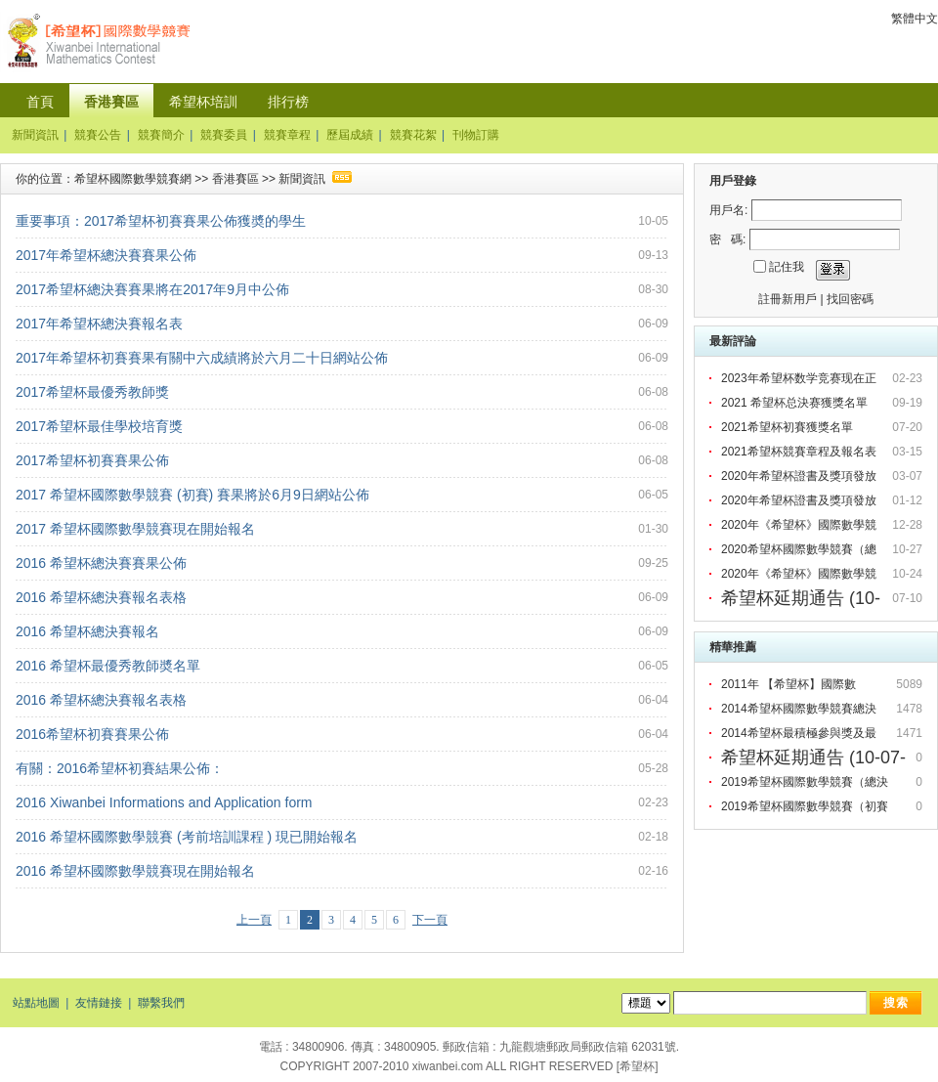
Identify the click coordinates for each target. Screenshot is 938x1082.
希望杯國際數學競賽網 (133, 179)
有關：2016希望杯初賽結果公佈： (120, 768)
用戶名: (728, 210)
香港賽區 (111, 101)
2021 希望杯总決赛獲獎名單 (796, 403)
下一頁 (430, 920)
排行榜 (288, 101)
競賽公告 (97, 135)
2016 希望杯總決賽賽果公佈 (101, 563)
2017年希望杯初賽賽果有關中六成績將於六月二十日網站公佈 (202, 358)
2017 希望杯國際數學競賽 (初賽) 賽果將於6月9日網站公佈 (192, 494)
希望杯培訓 (203, 101)
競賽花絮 (413, 135)
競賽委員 (223, 135)
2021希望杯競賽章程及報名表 (800, 451)
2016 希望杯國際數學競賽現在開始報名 (135, 871)
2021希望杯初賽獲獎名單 (788, 427)
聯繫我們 (161, 1003)
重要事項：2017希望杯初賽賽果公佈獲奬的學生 (161, 221)
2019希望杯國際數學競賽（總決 (806, 782)
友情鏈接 (98, 1003)
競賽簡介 (161, 135)
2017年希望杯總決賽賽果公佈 (106, 255)
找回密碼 (850, 299)
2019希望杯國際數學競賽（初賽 (806, 806)
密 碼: (727, 239)
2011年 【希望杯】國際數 (790, 684)
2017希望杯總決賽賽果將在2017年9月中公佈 (152, 289)
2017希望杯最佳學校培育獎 (99, 426)
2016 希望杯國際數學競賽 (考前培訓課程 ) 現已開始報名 (187, 836)
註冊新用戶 (787, 299)
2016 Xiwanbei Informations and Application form (164, 802)
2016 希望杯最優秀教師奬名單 (108, 665)
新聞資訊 (35, 135)
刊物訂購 (475, 135)
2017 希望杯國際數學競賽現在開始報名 (135, 529)
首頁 (40, 101)
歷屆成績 (349, 135)
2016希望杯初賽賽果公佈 (92, 734)
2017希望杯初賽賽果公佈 (92, 460)
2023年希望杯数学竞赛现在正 (800, 378)
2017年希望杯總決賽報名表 (99, 323)
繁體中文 (914, 18)
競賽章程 (287, 135)
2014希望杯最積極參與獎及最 (800, 733)
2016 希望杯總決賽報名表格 (101, 597)
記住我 (786, 267)
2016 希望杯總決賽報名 (87, 631)
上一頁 (254, 920)
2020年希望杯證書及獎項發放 (800, 476)
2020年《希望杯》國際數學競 (800, 525)
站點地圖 (36, 1003)
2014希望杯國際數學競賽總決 (800, 708)
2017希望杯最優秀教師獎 (92, 392)
